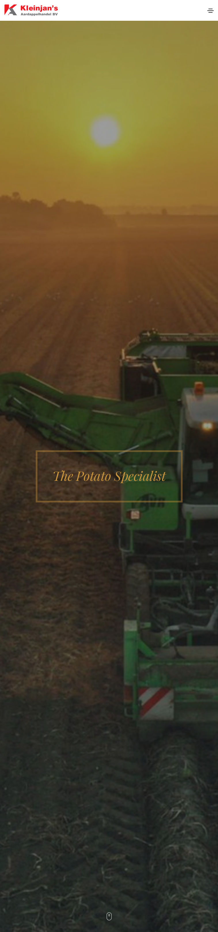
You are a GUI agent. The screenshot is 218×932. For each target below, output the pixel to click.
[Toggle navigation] (210, 11)
